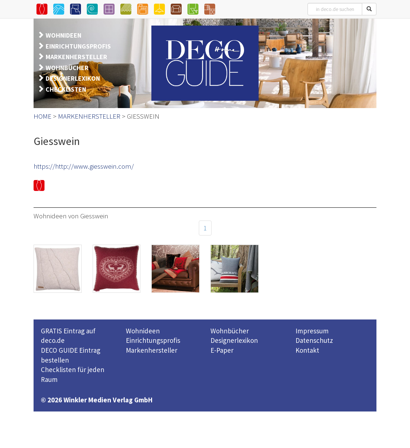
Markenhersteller (151, 350)
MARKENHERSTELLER (76, 57)
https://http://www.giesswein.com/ (84, 166)
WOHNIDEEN (63, 35)
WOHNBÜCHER (67, 68)
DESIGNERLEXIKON (73, 78)
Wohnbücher (229, 330)
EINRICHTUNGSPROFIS (78, 46)
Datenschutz (314, 340)
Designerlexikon (234, 340)
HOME (42, 116)
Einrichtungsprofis (153, 340)
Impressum (312, 330)
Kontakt (307, 350)
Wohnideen (143, 330)
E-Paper (221, 350)
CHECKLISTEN (66, 89)
